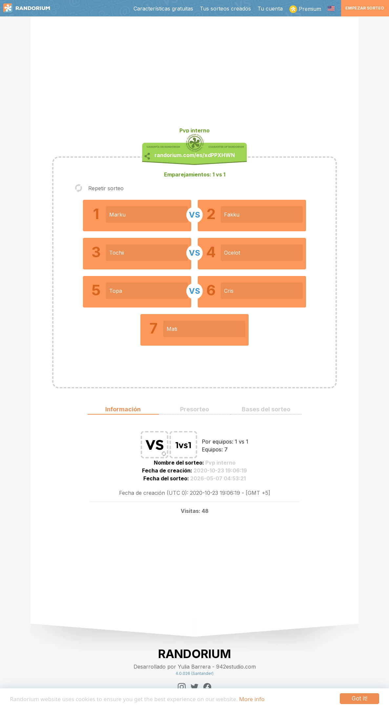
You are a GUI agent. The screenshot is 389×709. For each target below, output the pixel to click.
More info (251, 699)
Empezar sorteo (364, 8)
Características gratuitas (163, 8)
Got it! (359, 698)
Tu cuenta (270, 8)
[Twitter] (194, 687)
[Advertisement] (194, 74)
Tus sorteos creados (225, 8)
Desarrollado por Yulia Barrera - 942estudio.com (194, 666)
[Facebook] (207, 687)
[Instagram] (182, 687)
